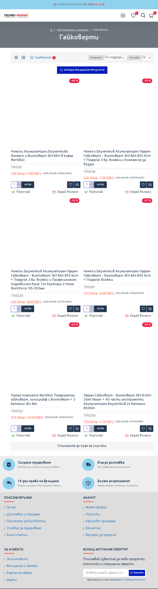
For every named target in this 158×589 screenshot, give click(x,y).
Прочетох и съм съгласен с (114, 567)
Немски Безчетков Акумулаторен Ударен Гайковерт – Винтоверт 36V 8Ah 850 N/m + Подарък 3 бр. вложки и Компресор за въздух (117, 158)
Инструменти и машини (72, 30)
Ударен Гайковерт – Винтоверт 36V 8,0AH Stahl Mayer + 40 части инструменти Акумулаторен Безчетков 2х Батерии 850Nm (117, 399)
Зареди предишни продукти (84, 70)
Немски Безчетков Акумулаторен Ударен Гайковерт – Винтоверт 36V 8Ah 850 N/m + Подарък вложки (117, 274)
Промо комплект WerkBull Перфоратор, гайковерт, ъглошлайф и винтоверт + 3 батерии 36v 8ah (43, 397)
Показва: (134, 57)
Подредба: (78, 57)
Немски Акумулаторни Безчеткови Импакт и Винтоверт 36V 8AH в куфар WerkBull (42, 156)
